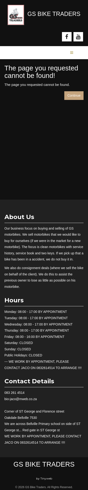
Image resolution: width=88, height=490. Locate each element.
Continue (73, 95)
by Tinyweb (44, 478)
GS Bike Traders (43, 464)
